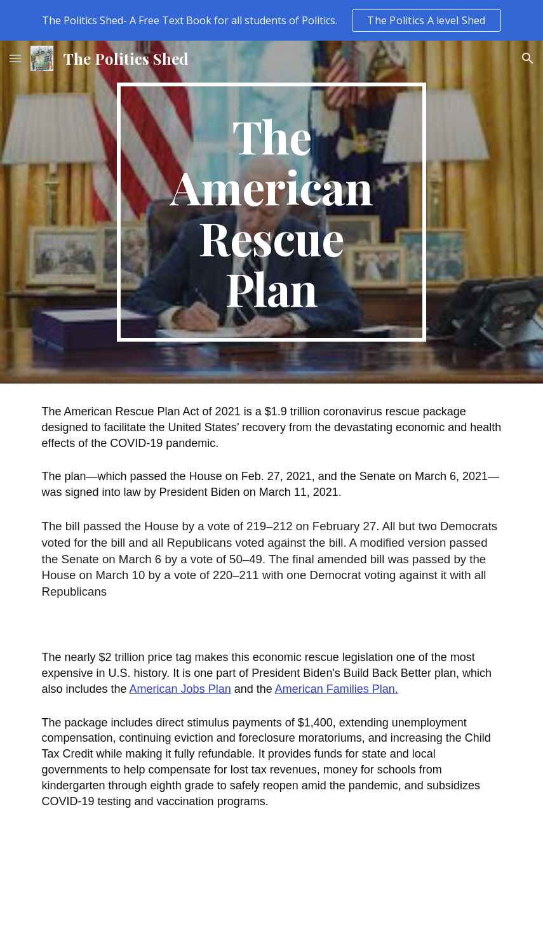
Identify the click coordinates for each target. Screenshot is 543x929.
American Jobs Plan (180, 689)
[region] (271, 20)
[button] (15, 58)
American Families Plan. (336, 689)
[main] (271, 212)
